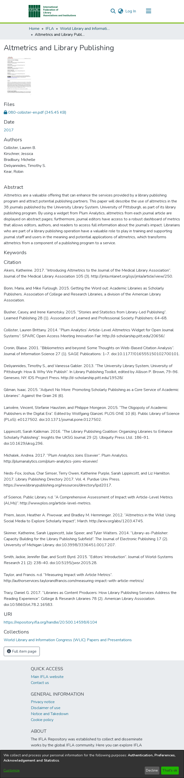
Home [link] (34, 28)
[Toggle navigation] (148, 11)
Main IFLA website (47, 677)
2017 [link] (9, 130)
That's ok (169, 770)
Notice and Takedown (49, 714)
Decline (152, 770)
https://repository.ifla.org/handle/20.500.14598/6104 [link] (50, 622)
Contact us (40, 682)
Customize (11, 770)
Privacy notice (43, 702)
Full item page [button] (22, 651)
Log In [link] (131, 11)
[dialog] (92, 764)
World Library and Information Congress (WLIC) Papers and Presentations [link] (85, 28)
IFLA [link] (50, 28)
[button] (52, 11)
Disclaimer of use (45, 708)
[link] (35, 112)
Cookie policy (42, 720)
